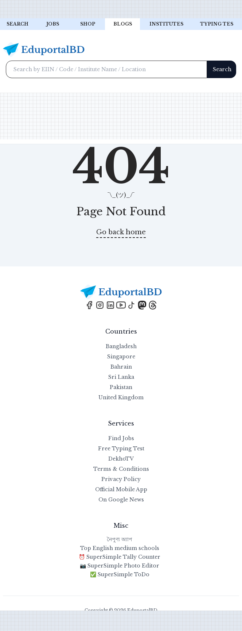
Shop (87, 24)
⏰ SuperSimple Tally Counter (119, 557)
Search (17, 24)
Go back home (121, 232)
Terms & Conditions (121, 469)
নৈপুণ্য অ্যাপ (119, 539)
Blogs (122, 24)
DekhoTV (121, 458)
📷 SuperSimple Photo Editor (119, 565)
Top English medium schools (119, 548)
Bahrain (121, 366)
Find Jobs (121, 438)
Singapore (121, 356)
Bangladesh (121, 346)
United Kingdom (121, 397)
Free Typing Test (121, 448)
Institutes (166, 24)
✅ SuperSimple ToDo (119, 574)
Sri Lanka (121, 377)
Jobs (52, 24)
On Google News (121, 499)
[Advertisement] (121, 9)
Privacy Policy (121, 479)
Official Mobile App (121, 489)
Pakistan (121, 387)
